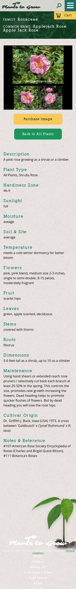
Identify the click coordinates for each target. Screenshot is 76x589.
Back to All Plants (38, 134)
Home (38, 556)
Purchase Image (38, 119)
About (38, 583)
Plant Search (38, 578)
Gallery (38, 561)
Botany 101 (38, 567)
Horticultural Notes (38, 572)
